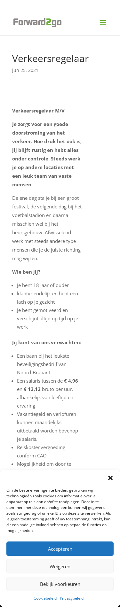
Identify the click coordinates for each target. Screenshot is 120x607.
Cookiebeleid (45, 598)
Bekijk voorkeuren (60, 584)
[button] (110, 478)
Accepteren (60, 549)
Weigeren (60, 566)
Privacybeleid (72, 598)
